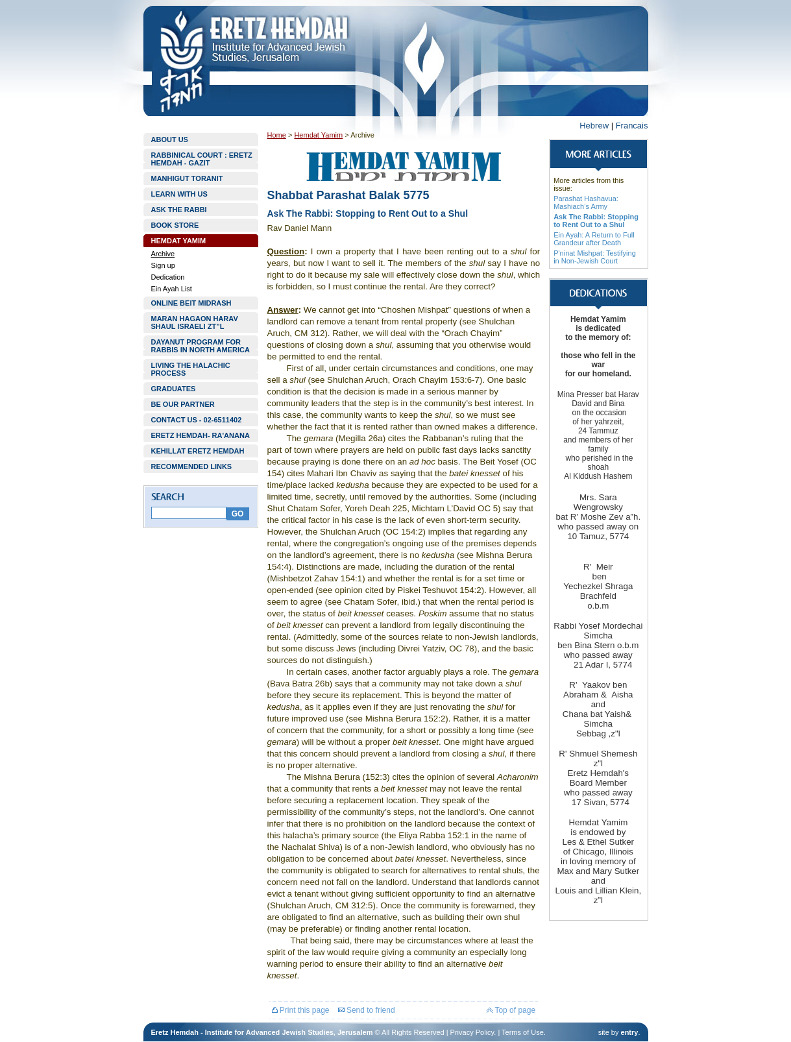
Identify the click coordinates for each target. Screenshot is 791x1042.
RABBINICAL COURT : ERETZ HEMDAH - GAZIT (201, 159)
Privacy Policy (472, 1032)
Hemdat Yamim (318, 135)
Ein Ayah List (171, 289)
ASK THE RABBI (179, 209)
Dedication (168, 277)
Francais (632, 125)
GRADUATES (173, 389)
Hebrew (594, 125)
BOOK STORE (175, 225)
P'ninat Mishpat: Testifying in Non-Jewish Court (595, 257)
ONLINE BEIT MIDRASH (191, 303)
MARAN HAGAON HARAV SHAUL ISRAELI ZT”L (194, 322)
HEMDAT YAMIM (178, 241)
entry (630, 1032)
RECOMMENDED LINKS (191, 466)
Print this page (301, 1010)
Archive (163, 254)
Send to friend (366, 1010)
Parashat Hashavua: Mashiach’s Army (586, 202)
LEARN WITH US (179, 194)
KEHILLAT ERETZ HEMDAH (198, 451)
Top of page (511, 1010)
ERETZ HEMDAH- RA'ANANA (200, 435)
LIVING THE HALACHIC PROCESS (190, 369)
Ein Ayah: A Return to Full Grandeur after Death (594, 239)
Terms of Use (523, 1032)
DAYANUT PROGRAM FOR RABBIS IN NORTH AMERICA (200, 346)
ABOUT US (169, 139)
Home (276, 135)
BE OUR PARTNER (183, 404)
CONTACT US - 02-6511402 (196, 420)
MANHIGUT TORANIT (187, 178)
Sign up (163, 265)
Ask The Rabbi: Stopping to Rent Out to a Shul (596, 220)
